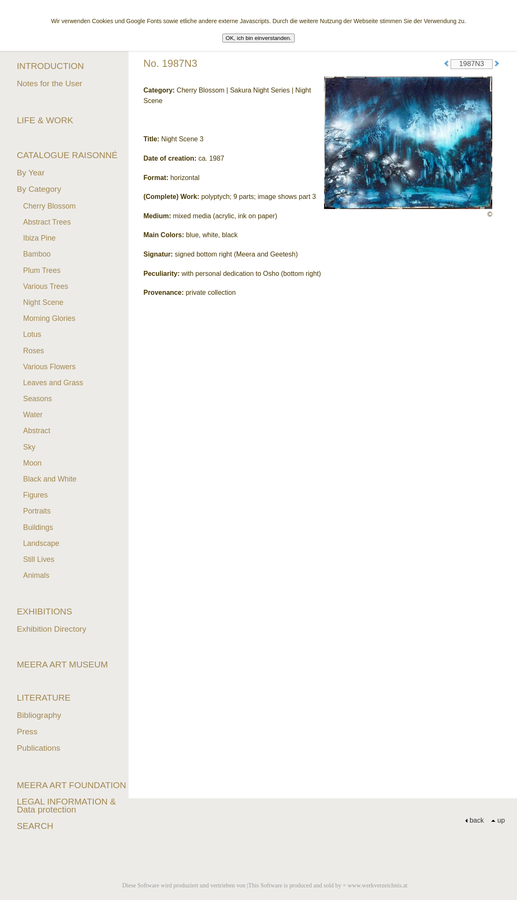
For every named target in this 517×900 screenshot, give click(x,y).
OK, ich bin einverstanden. (258, 38)
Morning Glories (49, 318)
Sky (29, 447)
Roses (33, 351)
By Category (39, 189)
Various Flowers (49, 367)
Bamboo (37, 254)
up (498, 820)
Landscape (41, 543)
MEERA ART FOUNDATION (71, 785)
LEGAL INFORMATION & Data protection (66, 805)
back (474, 820)
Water (32, 414)
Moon (32, 463)
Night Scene (43, 302)
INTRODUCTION (50, 66)
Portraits (37, 511)
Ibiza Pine (39, 238)
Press (27, 731)
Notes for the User (49, 83)
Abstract (36, 430)
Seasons (37, 398)
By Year (31, 172)
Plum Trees (42, 270)
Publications (38, 748)
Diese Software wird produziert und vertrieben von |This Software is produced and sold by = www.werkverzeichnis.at (265, 885)
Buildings (38, 527)
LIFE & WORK (45, 120)
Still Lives (38, 559)
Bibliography (39, 715)
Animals (36, 575)
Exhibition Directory (51, 629)
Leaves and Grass (53, 383)
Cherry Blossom (49, 206)
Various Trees (45, 286)
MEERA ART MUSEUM (62, 664)
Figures (35, 495)
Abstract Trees (47, 222)
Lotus (32, 334)
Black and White (49, 479)
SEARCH (35, 826)
